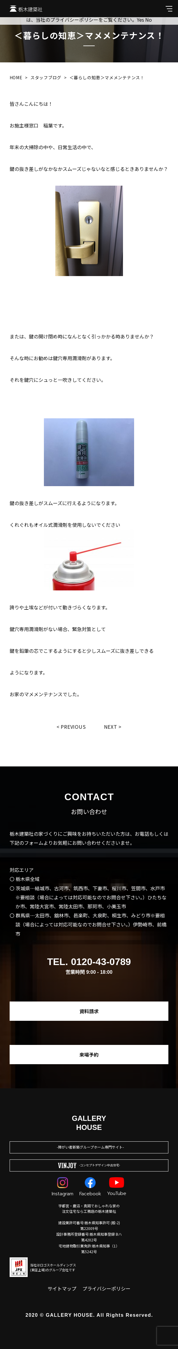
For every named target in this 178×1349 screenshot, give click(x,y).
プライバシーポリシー (106, 1288)
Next (110, 726)
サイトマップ (62, 1288)
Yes (140, 19)
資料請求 (89, 1011)
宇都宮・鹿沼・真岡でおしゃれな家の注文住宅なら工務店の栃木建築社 (89, 1208)
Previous (73, 726)
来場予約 (89, 1054)
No (148, 19)
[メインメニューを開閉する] (169, 8)
